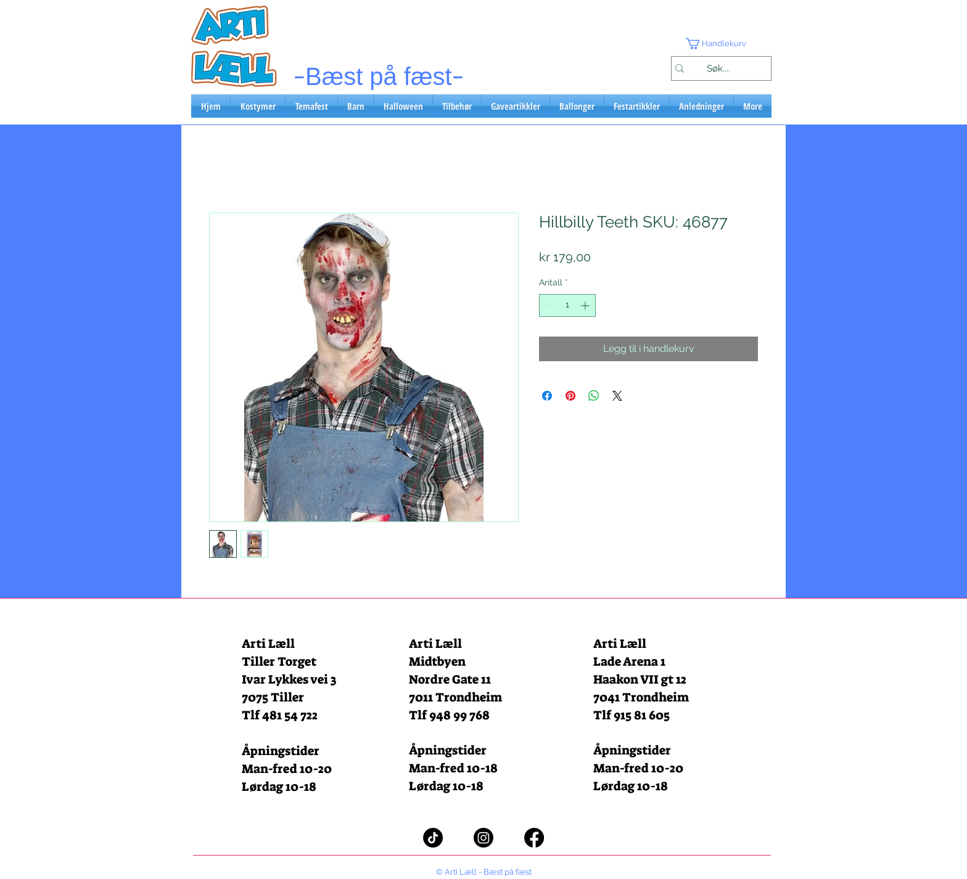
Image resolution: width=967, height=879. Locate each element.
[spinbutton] (567, 305)
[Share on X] (617, 395)
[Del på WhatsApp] (593, 395)
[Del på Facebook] (547, 395)
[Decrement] (548, 305)
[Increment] (586, 305)
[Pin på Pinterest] (570, 395)
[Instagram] (483, 838)
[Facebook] (534, 838)
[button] (721, 43)
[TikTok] (433, 838)
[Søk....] (718, 68)
